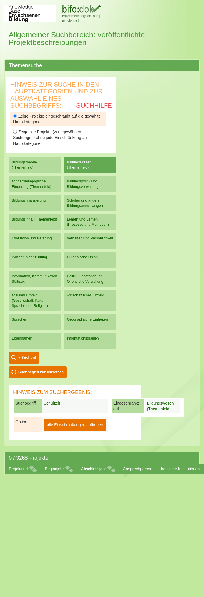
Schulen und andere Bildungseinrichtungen (85, 203)
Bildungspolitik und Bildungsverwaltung (83, 183)
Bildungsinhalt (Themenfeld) (34, 219)
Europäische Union (82, 257)
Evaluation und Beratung (32, 238)
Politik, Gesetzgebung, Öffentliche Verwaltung (85, 278)
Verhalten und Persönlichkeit (90, 238)
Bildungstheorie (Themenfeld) (24, 164)
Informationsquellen (83, 338)
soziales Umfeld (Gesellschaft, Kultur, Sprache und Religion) (30, 300)
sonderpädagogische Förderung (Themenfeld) (31, 183)
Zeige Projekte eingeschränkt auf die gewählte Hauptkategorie (57, 119)
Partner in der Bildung (29, 257)
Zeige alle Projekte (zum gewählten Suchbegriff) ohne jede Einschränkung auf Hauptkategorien (50, 138)
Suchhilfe (94, 105)
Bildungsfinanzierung (29, 200)
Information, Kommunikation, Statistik (35, 278)
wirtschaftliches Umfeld (85, 295)
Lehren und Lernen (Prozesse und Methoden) (88, 222)
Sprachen (20, 319)
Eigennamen (22, 338)
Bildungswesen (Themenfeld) (79, 164)
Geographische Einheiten (87, 319)
